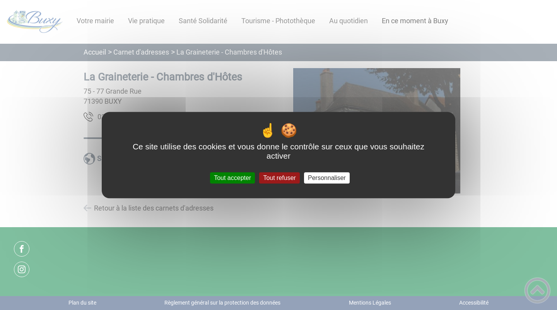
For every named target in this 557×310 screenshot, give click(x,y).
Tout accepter (232, 178)
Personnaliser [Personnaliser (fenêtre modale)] (327, 178)
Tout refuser (279, 178)
